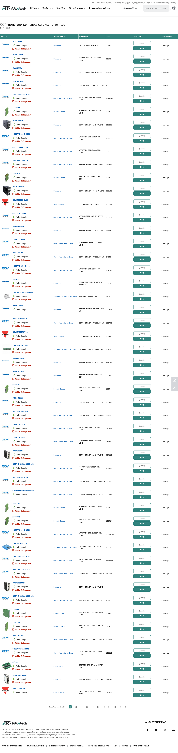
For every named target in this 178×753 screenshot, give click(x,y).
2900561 (16, 609)
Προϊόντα (99, 3)
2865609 (16, 107)
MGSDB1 (16, 279)
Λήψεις (125, 746)
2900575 (16, 385)
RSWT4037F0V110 (20, 332)
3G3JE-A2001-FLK (20, 147)
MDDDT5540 (17, 121)
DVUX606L (17, 68)
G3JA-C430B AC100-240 (23, 464)
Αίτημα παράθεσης (130, 8)
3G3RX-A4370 (18, 424)
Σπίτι (92, 3)
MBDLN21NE (18, 372)
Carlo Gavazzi (59, 204)
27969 (15, 662)
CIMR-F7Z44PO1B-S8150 (23, 490)
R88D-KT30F (17, 636)
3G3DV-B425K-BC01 (21, 94)
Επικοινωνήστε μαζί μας (99, 8)
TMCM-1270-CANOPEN (22, 292)
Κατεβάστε (61, 8)
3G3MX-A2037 (18, 239)
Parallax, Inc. (58, 666)
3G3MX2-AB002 (19, 438)
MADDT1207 (17, 451)
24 (114, 706)
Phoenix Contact (59, 112)
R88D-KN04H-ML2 (20, 411)
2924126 (16, 504)
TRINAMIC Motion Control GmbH (65, 296)
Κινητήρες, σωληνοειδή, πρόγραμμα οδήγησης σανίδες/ (124, 3)
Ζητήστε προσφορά (57, 746)
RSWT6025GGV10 (20, 200)
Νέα (115, 746)
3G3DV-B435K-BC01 (21, 556)
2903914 (16, 173)
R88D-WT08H (18, 253)
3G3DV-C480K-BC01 (21, 530)
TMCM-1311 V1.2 (19, 543)
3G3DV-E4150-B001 (21, 266)
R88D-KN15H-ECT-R (21, 570)
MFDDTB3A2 (18, 81)
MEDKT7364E (18, 226)
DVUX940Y (17, 41)
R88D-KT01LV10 (19, 319)
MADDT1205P (18, 583)
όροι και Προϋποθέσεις (12, 746)
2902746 (16, 622)
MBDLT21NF (17, 55)
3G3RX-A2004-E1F (20, 213)
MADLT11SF (17, 306)
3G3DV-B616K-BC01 (21, 134)
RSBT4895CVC (19, 688)
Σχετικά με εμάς (76, 8)
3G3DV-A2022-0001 (20, 649)
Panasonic (57, 46)
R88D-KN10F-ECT (20, 160)
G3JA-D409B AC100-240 (23, 596)
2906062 (16, 517)
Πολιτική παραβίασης (35, 746)
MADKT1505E (18, 358)
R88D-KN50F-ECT (20, 477)
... (109, 706)
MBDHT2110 (17, 398)
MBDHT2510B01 (19, 675)
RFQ (142, 48)
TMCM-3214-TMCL (20, 345)
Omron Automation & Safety (63, 98)
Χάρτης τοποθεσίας (141, 746)
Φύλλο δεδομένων (23, 49)
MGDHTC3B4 (18, 187)
